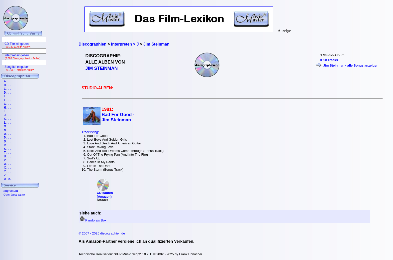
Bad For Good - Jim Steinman (118, 117)
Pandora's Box (95, 220)
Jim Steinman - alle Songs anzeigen (350, 65)
